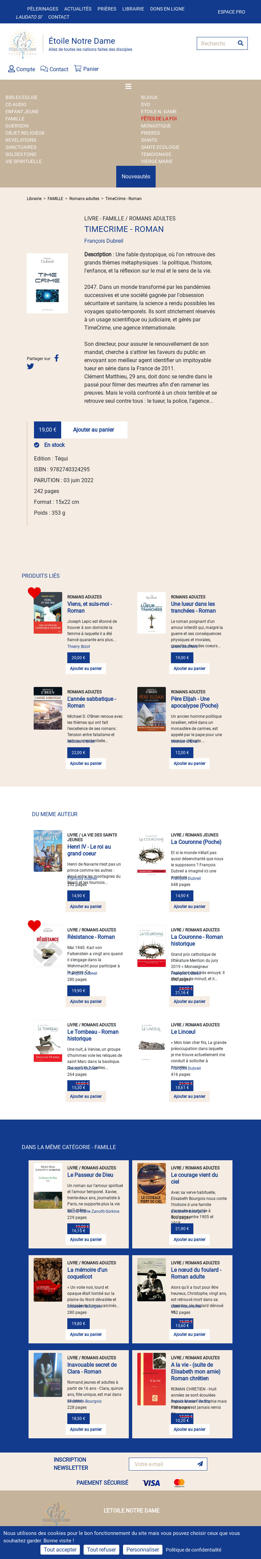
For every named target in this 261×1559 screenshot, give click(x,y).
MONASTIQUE (156, 126)
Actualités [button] (77, 9)
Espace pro (231, 12)
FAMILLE (14, 118)
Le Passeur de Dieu (90, 1175)
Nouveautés (136, 176)
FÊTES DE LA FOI (159, 118)
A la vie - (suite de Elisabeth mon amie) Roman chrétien (196, 1372)
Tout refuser (101, 1549)
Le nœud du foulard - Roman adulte (196, 1273)
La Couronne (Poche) (196, 842)
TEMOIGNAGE (156, 154)
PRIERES (150, 133)
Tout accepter (60, 1549)
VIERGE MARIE (157, 161)
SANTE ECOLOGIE (160, 147)
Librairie (133, 9)
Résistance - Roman (91, 937)
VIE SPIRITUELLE (23, 161)
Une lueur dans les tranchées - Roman (193, 607)
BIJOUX (149, 97)
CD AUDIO (16, 104)
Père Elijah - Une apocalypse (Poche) (195, 702)
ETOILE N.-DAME (159, 111)
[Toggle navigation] (130, 86)
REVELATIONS (20, 140)
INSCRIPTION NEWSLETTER (71, 1464)
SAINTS (149, 140)
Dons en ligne (167, 9)
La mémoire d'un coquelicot (87, 1273)
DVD (145, 104)
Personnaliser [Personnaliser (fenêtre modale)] (142, 1549)
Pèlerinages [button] (42, 9)
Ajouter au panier (93, 430)
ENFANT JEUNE (22, 111)
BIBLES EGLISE (21, 97)
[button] (30, 283)
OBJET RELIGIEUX (25, 133)
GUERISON (17, 126)
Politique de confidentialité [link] (193, 1550)
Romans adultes (84, 198)
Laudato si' (29, 17)
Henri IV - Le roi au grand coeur (89, 850)
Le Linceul (183, 1032)
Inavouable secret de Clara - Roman (92, 1368)
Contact (58, 17)
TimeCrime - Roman (123, 198)
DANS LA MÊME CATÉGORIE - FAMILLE (69, 1147)
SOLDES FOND (20, 154)
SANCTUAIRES (20, 147)
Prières (107, 9)
